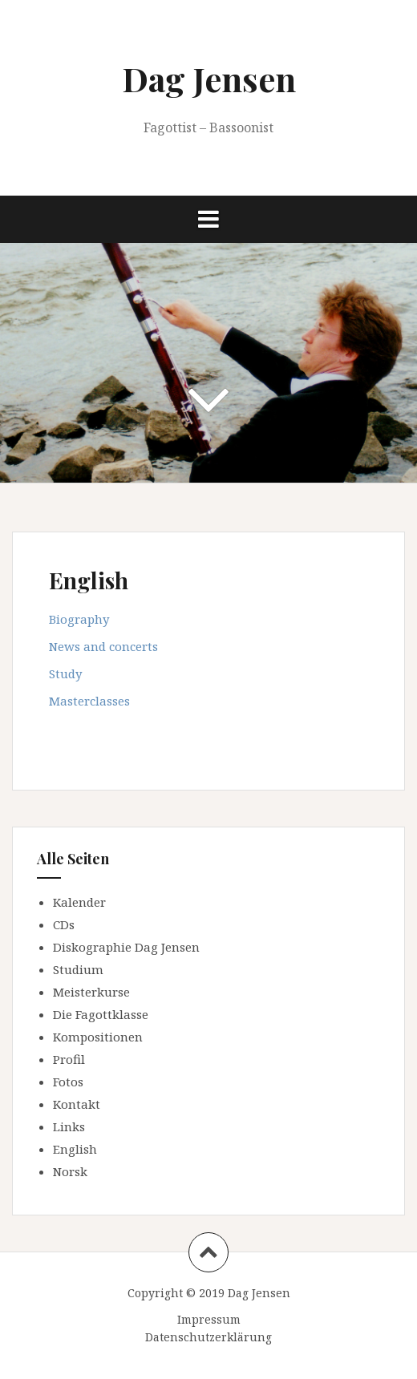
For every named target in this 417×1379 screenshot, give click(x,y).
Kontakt (76, 1104)
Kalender (79, 902)
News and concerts (103, 646)
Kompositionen (98, 1037)
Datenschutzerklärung (208, 1337)
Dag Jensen (209, 78)
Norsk (70, 1171)
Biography (79, 619)
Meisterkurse (91, 992)
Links (69, 1126)
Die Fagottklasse (100, 1014)
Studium (78, 969)
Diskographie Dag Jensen (126, 947)
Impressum (209, 1319)
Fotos (68, 1082)
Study (65, 673)
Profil (69, 1059)
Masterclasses (89, 701)
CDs (64, 924)
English (75, 1149)
